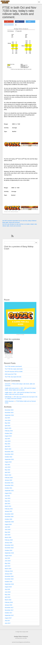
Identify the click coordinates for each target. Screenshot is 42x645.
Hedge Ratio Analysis (21, 636)
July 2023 (7, 438)
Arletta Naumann (9, 401)
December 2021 (9, 482)
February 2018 (9, 602)
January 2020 (8, 542)
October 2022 (8, 456)
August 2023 (8, 436)
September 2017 (9, 615)
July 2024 (7, 417)
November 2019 (9, 547)
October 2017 (8, 612)
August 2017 (8, 618)
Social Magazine (19, 642)
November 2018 (9, 579)
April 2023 (7, 446)
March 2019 (8, 568)
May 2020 (7, 532)
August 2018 (8, 586)
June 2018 (7, 592)
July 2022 (7, 464)
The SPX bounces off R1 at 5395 (13, 371)
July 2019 (7, 558)
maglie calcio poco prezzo (12, 388)
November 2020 (9, 516)
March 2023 (8, 449)
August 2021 (8, 493)
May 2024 (7, 423)
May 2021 (7, 501)
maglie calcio (8, 392)
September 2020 (9, 521)
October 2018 (8, 581)
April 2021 (7, 503)
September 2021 (9, 490)
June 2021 (7, 498)
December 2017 (9, 607)
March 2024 (8, 428)
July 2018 (7, 589)
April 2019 (7, 566)
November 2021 (9, 485)
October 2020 (8, 519)
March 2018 (8, 599)
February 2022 (9, 477)
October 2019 (8, 550)
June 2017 (7, 623)
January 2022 (8, 480)
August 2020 (8, 524)
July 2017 (7, 620)
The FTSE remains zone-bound (13, 366)
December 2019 (9, 545)
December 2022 (9, 451)
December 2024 (9, 410)
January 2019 (8, 573)
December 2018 (9, 576)
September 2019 (9, 553)
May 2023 (7, 443)
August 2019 (8, 555)
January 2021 (8, 511)
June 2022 (7, 467)
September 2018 (9, 584)
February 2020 (9, 540)
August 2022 (8, 462)
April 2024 (7, 425)
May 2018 (7, 594)
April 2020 (7, 534)
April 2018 (7, 597)
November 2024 (9, 412)
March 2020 (8, 537)
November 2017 (9, 610)
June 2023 (7, 441)
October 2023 (8, 433)
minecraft (7, 383)
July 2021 (7, 495)
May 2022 (7, 469)
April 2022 (7, 472)
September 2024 (9, 415)
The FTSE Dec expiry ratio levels (13, 369)
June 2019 (7, 560)
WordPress (27, 642)
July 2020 (7, 527)
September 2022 (9, 459)
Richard (16, 211)
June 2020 (7, 529)
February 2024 (9, 430)
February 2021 (9, 508)
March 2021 (8, 506)
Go (36, 242)
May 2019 (7, 563)
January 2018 (8, 605)
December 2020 (9, 514)
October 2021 (8, 488)
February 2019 (9, 571)
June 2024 (7, 420)
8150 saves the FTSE (10, 374)
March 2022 (8, 475)
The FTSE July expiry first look (13, 376)
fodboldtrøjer (8, 396)
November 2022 (9, 454)
